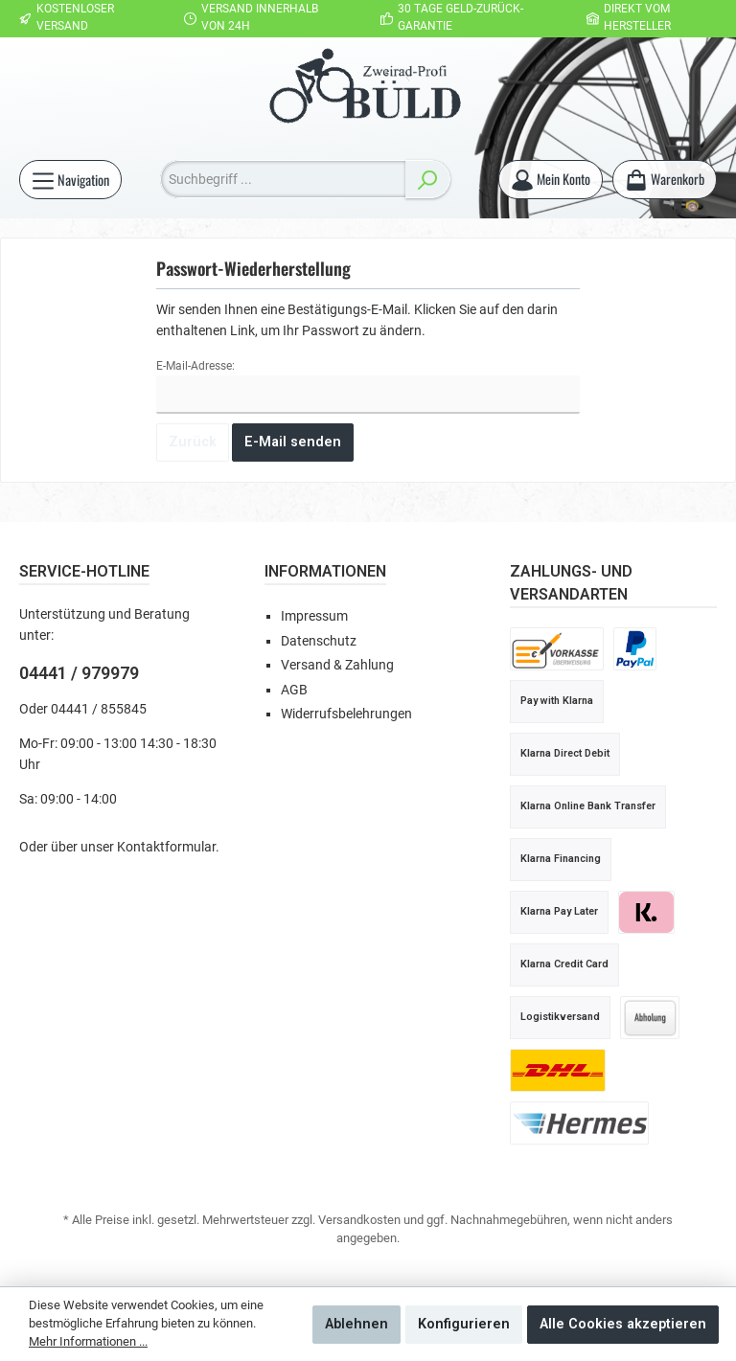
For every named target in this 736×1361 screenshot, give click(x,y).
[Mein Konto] (550, 179)
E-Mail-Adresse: (195, 366)
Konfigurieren (464, 1324)
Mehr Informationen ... (88, 1341)
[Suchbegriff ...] (282, 179)
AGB (294, 690)
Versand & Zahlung (337, 665)
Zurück (193, 442)
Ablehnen (356, 1324)
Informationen (325, 571)
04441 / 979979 (79, 673)
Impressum (314, 616)
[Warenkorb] (664, 179)
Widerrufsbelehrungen (346, 714)
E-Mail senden (292, 442)
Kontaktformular (166, 847)
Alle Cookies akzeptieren (623, 1324)
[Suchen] (426, 179)
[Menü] (70, 179)
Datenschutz (318, 641)
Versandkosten (359, 1220)
